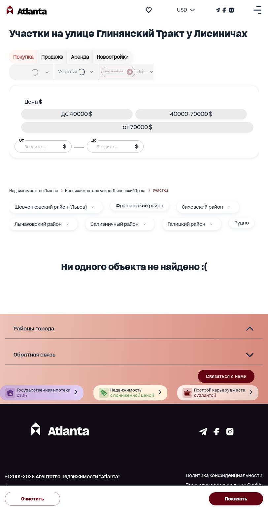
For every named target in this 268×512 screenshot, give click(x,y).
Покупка (23, 57)
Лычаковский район (38, 224)
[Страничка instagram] (230, 433)
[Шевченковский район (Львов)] (92, 207)
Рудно (241, 222)
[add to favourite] (148, 10)
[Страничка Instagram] (230, 10)
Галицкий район (186, 224)
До (94, 140)
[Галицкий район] (211, 224)
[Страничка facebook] (216, 433)
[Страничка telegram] (203, 433)
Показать (236, 499)
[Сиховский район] (229, 207)
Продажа (52, 57)
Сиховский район (202, 207)
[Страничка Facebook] (224, 10)
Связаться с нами (226, 376)
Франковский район (139, 205)
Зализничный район (115, 224)
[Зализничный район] (144, 224)
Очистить (32, 499)
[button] (77, 114)
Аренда (80, 57)
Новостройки (112, 57)
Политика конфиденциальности (224, 475)
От (21, 140)
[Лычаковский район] (67, 224)
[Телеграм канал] (218, 10)
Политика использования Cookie (224, 485)
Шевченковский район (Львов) (51, 207)
